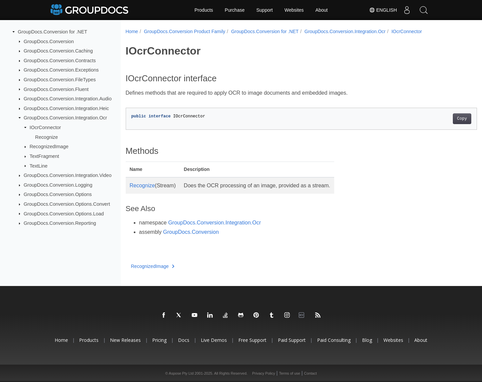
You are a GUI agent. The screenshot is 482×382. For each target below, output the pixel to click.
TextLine (38, 165)
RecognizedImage (48, 146)
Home (132, 31)
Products (203, 10)
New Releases (125, 340)
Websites (294, 10)
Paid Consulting (334, 340)
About (321, 10)
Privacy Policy (263, 373)
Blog (367, 340)
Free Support (252, 340)
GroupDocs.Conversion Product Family (184, 31)
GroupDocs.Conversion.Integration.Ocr (65, 117)
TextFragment (44, 156)
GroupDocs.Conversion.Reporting (60, 223)
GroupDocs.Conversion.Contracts (60, 60)
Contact (310, 373)
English (383, 10)
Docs (183, 340)
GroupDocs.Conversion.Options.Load (64, 213)
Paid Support (292, 340)
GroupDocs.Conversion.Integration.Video (68, 175)
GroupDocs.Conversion (49, 41)
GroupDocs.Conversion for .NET (52, 31)
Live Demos (214, 340)
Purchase (235, 10)
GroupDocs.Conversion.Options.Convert (67, 204)
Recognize (46, 137)
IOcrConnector (45, 127)
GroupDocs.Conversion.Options (58, 194)
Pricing (159, 340)
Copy (437, 118)
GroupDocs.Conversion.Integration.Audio (68, 98)
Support (264, 10)
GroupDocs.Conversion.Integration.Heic (66, 108)
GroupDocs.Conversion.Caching (58, 51)
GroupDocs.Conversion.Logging (58, 185)
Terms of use (289, 373)
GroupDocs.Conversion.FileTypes (60, 79)
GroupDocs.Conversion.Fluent (56, 89)
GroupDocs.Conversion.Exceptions (61, 70)
